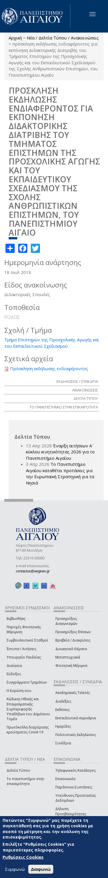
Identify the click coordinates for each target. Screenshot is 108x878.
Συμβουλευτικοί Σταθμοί (27, 640)
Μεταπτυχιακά (67, 657)
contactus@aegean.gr (34, 571)
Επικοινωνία (65, 778)
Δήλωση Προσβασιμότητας (70, 811)
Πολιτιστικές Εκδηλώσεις (75, 734)
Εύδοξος (14, 673)
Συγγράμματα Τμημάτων (27, 682)
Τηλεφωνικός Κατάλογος (75, 770)
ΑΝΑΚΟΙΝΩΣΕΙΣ (85, 390)
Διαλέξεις (63, 701)
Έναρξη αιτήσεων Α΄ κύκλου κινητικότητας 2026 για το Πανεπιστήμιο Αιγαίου (60, 452)
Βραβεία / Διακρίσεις (72, 640)
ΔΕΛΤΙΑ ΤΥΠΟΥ (85, 398)
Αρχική (15, 38)
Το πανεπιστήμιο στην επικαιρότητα (25, 781)
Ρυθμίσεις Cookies (23, 857)
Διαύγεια (14, 665)
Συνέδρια (63, 743)
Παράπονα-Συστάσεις (73, 787)
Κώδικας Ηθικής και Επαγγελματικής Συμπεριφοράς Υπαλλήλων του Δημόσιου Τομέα (28, 709)
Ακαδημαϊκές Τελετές (72, 692)
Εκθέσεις (62, 709)
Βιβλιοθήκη (16, 618)
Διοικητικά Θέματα (71, 648)
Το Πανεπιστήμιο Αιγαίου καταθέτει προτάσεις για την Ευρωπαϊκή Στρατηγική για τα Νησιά (60, 473)
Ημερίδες (63, 726)
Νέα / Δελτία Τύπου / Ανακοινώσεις (63, 38)
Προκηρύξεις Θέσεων (73, 631)
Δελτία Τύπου (18, 770)
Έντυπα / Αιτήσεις (21, 648)
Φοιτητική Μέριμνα (71, 665)
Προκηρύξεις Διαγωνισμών (66, 621)
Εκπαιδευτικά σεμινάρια (75, 718)
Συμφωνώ (15, 869)
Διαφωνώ (41, 869)
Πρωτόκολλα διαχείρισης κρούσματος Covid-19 (28, 730)
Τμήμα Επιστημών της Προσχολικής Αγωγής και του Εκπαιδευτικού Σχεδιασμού (51, 343)
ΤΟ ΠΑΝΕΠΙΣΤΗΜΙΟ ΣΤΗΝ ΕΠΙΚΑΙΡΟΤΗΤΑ (64, 407)
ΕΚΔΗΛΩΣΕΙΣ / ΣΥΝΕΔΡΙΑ (77, 381)
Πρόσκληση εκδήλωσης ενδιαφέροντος (49, 368)
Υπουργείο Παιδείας (24, 657)
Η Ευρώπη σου (19, 690)
